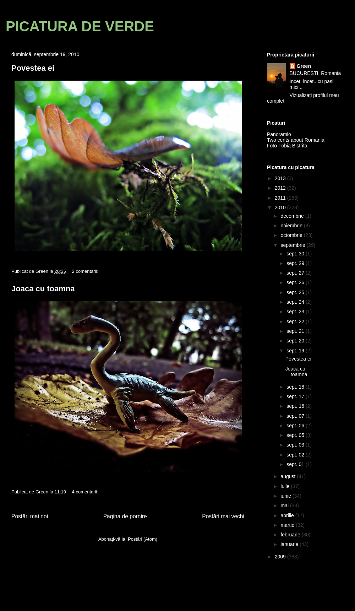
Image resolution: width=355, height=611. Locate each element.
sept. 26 (296, 282)
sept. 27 (296, 273)
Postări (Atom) (142, 539)
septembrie (293, 245)
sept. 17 (296, 396)
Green (304, 66)
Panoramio (279, 134)
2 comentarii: (86, 271)
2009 (281, 556)
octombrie (292, 235)
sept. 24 (296, 302)
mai (285, 505)
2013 (281, 178)
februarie (290, 534)
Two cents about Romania (295, 140)
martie (288, 525)
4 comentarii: (86, 491)
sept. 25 (296, 292)
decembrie (292, 216)
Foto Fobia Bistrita (287, 145)
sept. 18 (296, 387)
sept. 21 (296, 331)
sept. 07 (296, 416)
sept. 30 (296, 253)
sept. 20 (296, 341)
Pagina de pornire (125, 516)
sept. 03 (296, 445)
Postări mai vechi (223, 516)
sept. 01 (296, 464)
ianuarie (290, 544)
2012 (281, 188)
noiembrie (292, 225)
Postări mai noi (29, 516)
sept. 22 (296, 321)
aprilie (287, 515)
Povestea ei (32, 68)
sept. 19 (296, 350)
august (288, 476)
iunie (286, 496)
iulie (285, 486)
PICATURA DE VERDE (80, 26)
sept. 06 (296, 425)
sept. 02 (296, 455)
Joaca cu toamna (43, 288)
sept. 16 (296, 406)
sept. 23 (296, 311)
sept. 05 (296, 435)
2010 (281, 207)
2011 (281, 198)
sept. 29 (296, 263)
